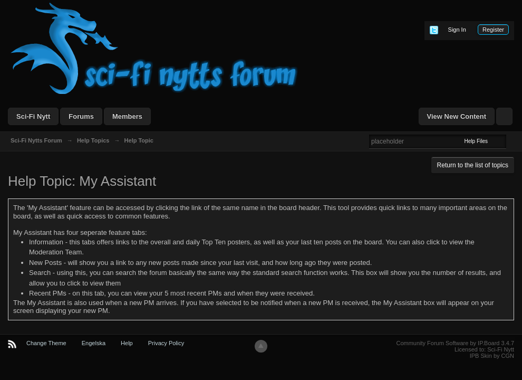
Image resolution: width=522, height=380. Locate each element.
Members (127, 116)
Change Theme (46, 343)
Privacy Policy (166, 343)
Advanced (512, 141)
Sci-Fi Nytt (33, 116)
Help (127, 343)
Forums (81, 116)
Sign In (457, 29)
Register (493, 29)
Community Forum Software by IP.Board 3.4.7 (455, 343)
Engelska (93, 343)
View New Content (456, 116)
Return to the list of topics (472, 165)
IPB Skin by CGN (492, 356)
